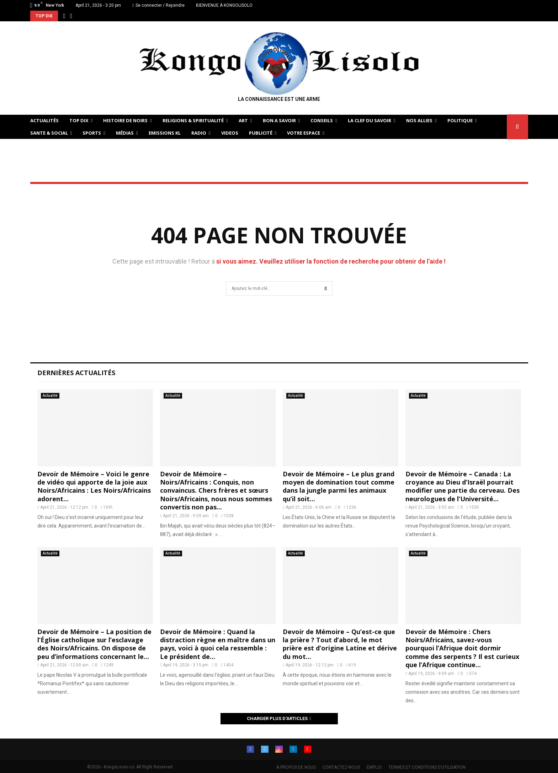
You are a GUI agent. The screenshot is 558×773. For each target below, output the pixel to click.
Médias (125, 133)
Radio (198, 133)
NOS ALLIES (419, 120)
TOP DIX (79, 120)
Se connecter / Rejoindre (158, 5)
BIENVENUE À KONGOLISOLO (224, 5)
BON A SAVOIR (279, 120)
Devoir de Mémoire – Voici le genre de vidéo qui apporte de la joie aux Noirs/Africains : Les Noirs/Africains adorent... (94, 486)
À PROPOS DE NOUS (296, 767)
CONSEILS (321, 120)
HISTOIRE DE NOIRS (125, 120)
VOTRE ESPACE (303, 133)
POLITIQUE (460, 120)
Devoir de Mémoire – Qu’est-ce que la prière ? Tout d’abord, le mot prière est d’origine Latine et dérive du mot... (340, 644)
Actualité (50, 396)
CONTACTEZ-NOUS (341, 767)
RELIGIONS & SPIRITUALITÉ (193, 120)
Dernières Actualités (76, 372)
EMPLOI (374, 767)
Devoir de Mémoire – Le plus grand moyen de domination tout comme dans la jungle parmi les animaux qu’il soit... (338, 486)
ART (243, 120)
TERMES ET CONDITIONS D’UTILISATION (427, 767)
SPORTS (92, 133)
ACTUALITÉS (44, 120)
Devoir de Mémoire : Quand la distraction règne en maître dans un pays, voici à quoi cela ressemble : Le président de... (217, 644)
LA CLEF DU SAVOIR (369, 120)
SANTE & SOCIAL (49, 133)
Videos (229, 133)
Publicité (260, 133)
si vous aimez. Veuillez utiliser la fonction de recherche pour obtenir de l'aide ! (331, 261)
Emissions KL (165, 133)
